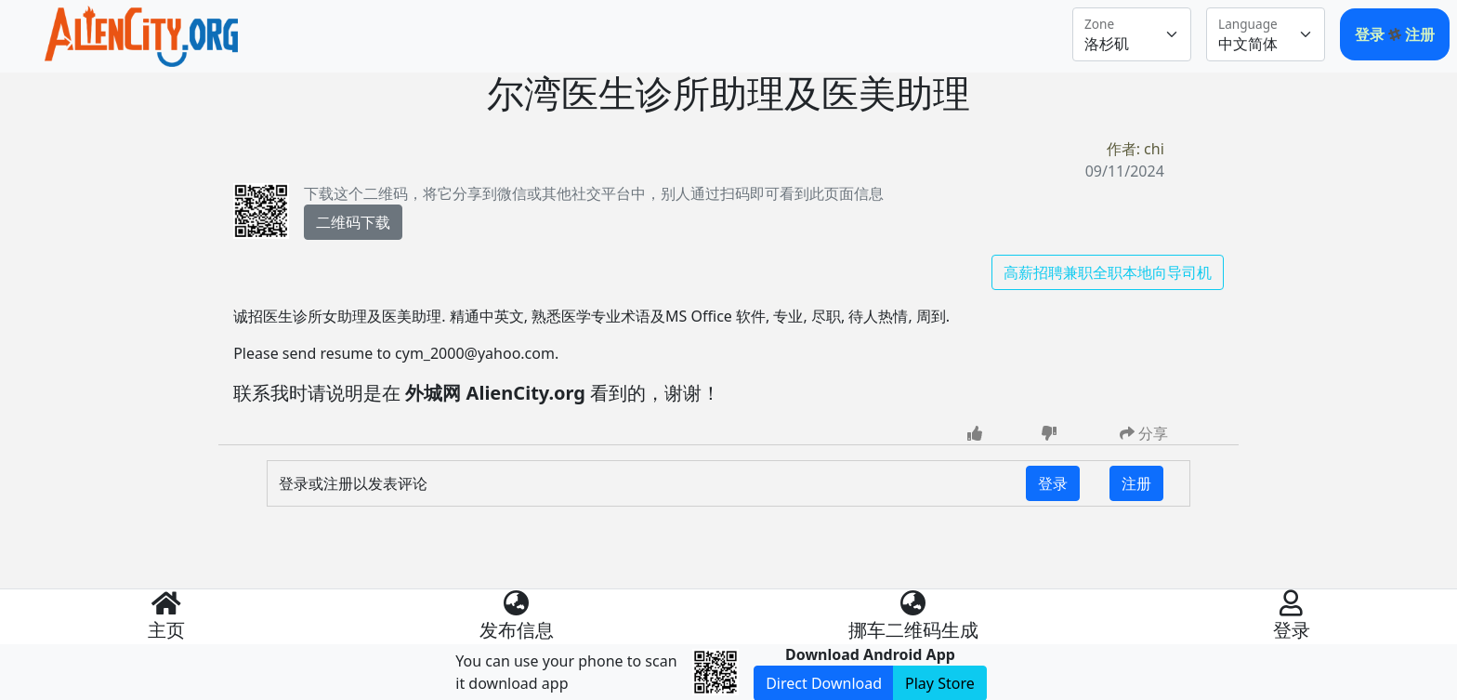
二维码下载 (353, 222)
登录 (1371, 34)
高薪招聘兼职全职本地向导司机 (1108, 272)
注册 (1420, 34)
